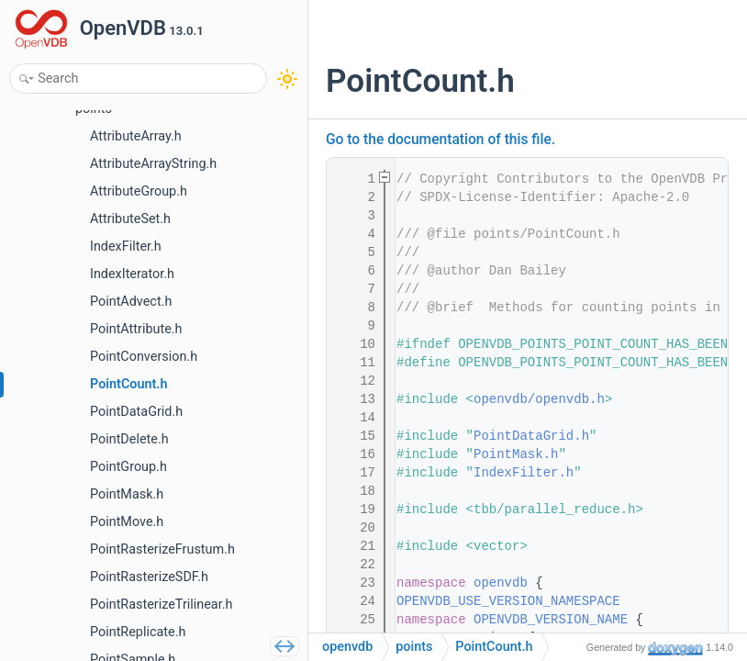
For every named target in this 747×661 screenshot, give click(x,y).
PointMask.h (516, 454)
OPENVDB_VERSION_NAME (551, 619)
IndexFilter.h (524, 472)
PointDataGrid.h (531, 436)
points (414, 647)
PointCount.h (493, 647)
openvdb (501, 583)
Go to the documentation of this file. (440, 139)
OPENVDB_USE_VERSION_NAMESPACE (508, 601)
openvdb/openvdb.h (539, 399)
